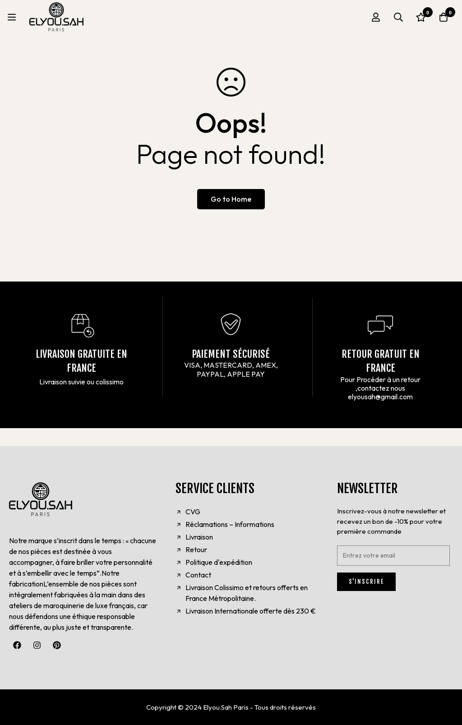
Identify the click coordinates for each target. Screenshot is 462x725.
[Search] (398, 17)
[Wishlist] (421, 17)
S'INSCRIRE (366, 581)
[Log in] (376, 17)
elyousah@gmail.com (380, 396)
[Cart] (443, 17)
